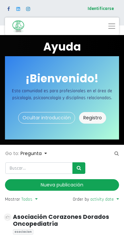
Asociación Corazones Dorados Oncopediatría (61, 220)
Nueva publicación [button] (62, 184)
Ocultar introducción (46, 117)
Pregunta (32, 153)
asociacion (23, 231)
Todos (27, 199)
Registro (92, 117)
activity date (102, 199)
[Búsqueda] (78, 168)
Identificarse (101, 9)
